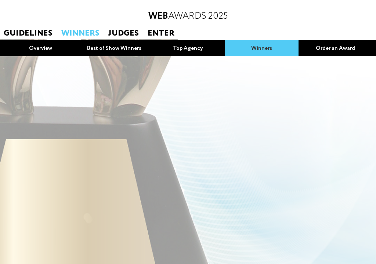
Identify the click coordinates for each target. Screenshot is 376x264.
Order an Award (335, 48)
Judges (123, 33)
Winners (80, 33)
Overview (40, 48)
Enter (161, 33)
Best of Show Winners (114, 48)
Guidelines (28, 33)
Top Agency (188, 48)
